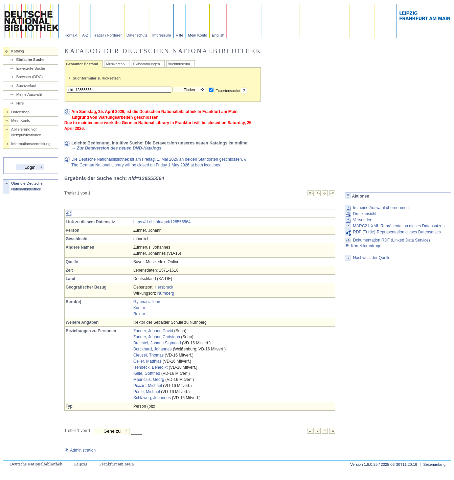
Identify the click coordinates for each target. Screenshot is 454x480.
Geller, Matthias (147, 361)
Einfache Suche (30, 60)
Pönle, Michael (146, 391)
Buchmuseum (179, 64)
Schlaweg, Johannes (152, 397)
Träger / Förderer (107, 35)
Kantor (139, 307)
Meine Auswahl (29, 94)
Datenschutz (137, 35)
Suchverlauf (26, 86)
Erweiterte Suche (30, 68)
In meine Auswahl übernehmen (381, 207)
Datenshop (20, 112)
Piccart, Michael (147, 385)
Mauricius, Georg (148, 379)
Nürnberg (165, 293)
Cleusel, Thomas (148, 355)
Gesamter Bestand (82, 64)
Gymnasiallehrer (148, 301)
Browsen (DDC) (29, 77)
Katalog (17, 51)
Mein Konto (197, 35)
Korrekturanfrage (363, 246)
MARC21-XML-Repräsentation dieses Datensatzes (399, 226)
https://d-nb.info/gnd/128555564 (161, 222)
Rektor (139, 314)
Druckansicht (364, 213)
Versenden (362, 220)
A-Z (85, 35)
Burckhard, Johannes (152, 349)
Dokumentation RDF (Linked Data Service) (391, 240)
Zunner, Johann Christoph (156, 337)
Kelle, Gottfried (146, 373)
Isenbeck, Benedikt (150, 367)
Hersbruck (164, 287)
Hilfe (179, 35)
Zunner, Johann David (153, 330)
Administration (80, 450)
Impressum (161, 35)
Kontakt (71, 35)
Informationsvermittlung (30, 144)
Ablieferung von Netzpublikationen (26, 132)
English (218, 35)
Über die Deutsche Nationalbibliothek (27, 186)
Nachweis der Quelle (371, 257)
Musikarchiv (115, 64)
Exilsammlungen (146, 64)
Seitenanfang (434, 464)
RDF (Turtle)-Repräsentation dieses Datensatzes (397, 232)
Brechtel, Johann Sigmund (157, 343)
